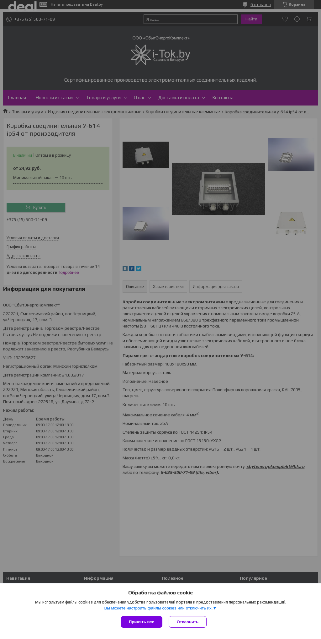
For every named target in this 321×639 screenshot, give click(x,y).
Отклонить (187, 622)
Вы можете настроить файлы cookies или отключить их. (158, 608)
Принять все (141, 622)
